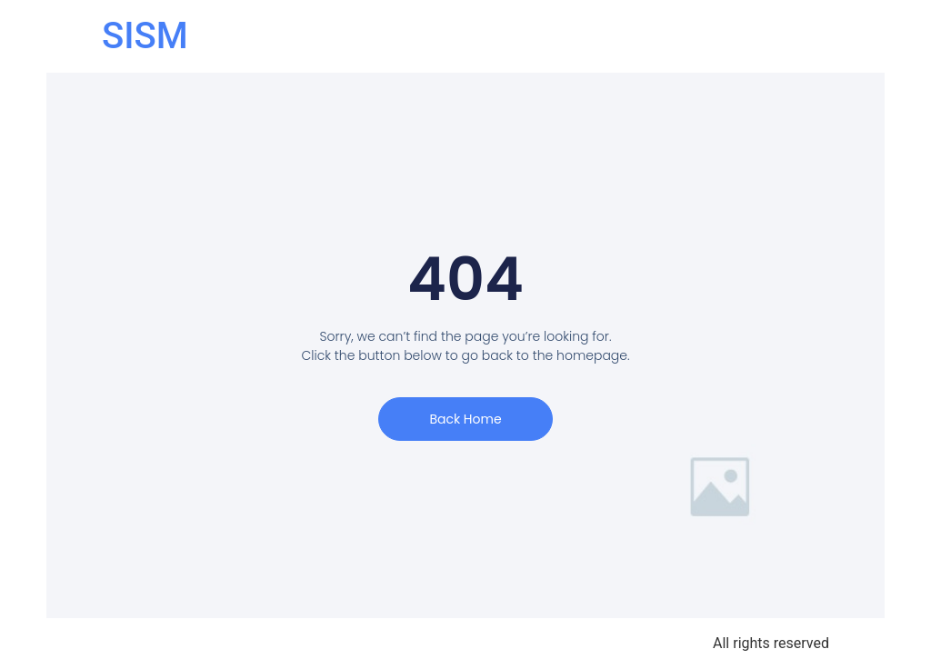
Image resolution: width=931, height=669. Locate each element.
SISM (145, 36)
